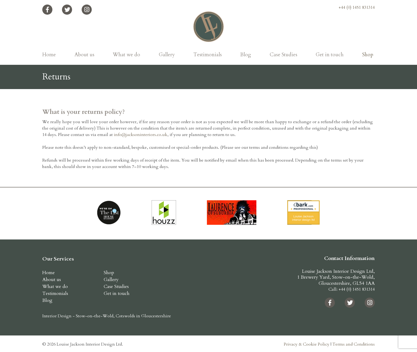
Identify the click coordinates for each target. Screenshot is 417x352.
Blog (245, 54)
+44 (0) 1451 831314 (357, 7)
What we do (126, 54)
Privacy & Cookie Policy (307, 344)
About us (84, 54)
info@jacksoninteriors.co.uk (140, 135)
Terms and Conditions (353, 344)
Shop (367, 54)
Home (49, 54)
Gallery (167, 54)
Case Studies (283, 54)
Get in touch (330, 54)
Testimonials (207, 54)
